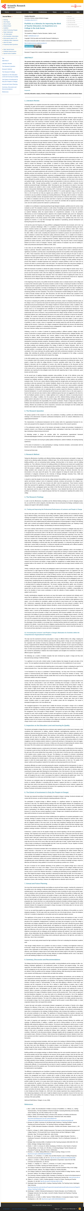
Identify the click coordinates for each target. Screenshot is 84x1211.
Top (3, 58)
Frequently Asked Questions (10, 44)
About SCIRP (39, 1205)
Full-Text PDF (70, 18)
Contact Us (49, 1205)
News (55, 12)
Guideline (5, 28)
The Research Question (8, 66)
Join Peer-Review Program (19, 1209)
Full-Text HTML (70, 20)
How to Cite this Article (72, 26)
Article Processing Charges (9, 30)
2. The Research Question (34, 411)
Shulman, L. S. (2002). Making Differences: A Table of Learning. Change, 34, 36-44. (49, 1151)
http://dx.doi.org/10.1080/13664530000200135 (53, 1199)
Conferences (42, 12)
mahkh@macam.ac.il (33, 36)
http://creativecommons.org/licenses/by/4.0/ (36, 43)
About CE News (7, 42)
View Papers (6, 21)
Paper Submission (7, 32)
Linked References (71, 24)
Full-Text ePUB (70, 22)
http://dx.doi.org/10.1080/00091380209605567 (39, 1153)
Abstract (69, 16)
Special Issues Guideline (9, 53)
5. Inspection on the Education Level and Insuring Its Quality (47, 725)
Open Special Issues (8, 49)
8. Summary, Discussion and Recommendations (42, 959)
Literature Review (7, 63)
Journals (19, 12)
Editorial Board (6, 26)
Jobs (78, 12)
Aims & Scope (6, 24)
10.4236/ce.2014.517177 (31, 20)
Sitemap (44, 1205)
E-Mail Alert (6, 1209)
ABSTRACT (29, 58)
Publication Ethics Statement (10, 40)
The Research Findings (8, 72)
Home (7, 12)
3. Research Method (32, 454)
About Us (67, 12)
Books (31, 12)
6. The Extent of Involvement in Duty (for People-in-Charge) (46, 792)
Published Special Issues (9, 51)
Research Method (7, 69)
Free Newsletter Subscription (10, 36)
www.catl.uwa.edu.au (74, 1177)
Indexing (5, 19)
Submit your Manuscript (68, 1208)
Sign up (57, 1208)
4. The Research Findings (34, 497)
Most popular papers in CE (9, 38)
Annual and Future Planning (9, 84)
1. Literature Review (32, 101)
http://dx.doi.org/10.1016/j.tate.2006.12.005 (51, 1181)
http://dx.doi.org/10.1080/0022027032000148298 (62, 1157)
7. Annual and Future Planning (36, 883)
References (29, 1104)
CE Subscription (7, 34)
